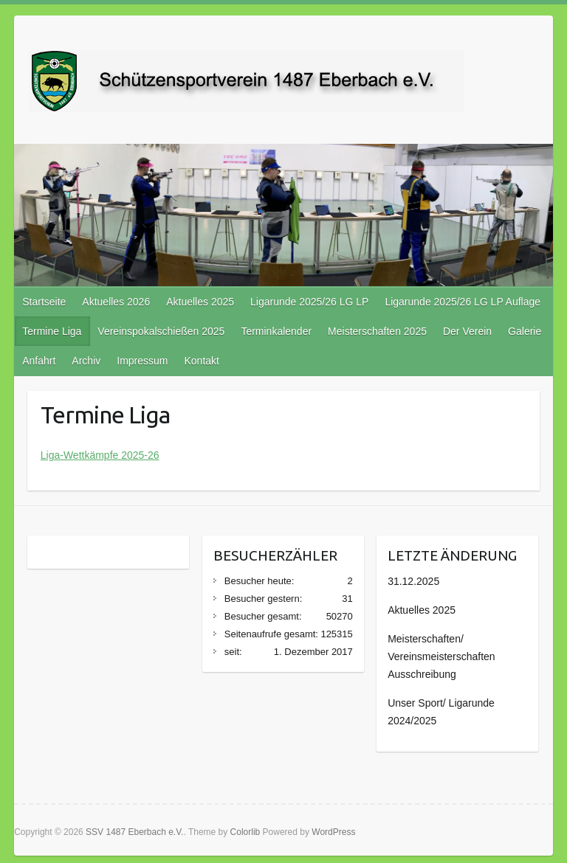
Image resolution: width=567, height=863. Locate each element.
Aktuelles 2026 (116, 302)
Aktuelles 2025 (200, 302)
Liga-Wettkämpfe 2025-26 (100, 455)
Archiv (86, 361)
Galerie (524, 331)
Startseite (44, 302)
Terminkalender (276, 331)
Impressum (142, 361)
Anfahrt (38, 361)
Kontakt (201, 361)
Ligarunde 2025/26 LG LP (309, 302)
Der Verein (467, 331)
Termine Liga (51, 331)
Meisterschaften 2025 (377, 331)
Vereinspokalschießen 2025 (160, 331)
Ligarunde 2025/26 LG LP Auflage (462, 302)
